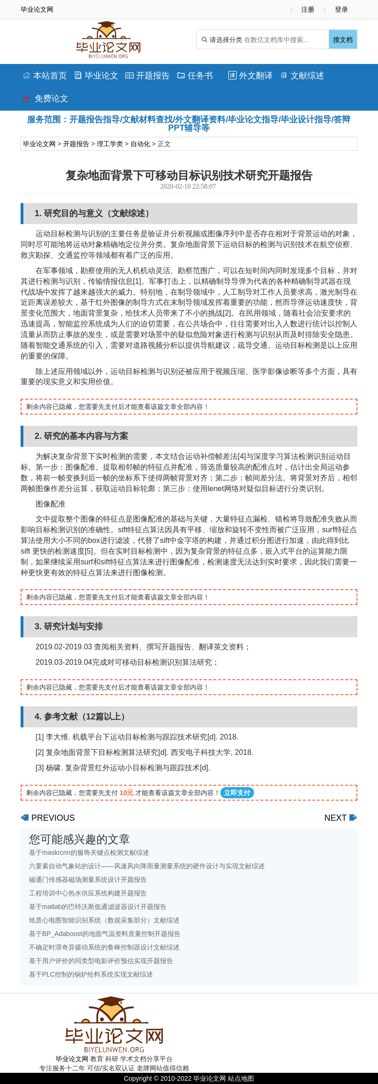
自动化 (140, 144)
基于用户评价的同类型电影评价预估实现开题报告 (101, 960)
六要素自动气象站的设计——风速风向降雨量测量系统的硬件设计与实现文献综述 (147, 866)
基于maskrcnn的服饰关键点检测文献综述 (89, 852)
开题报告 (147, 75)
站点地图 (241, 1078)
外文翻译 (250, 75)
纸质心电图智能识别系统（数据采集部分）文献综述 (104, 920)
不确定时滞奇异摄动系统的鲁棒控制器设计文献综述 (104, 947)
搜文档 (343, 39)
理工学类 (110, 144)
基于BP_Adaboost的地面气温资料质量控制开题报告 (105, 933)
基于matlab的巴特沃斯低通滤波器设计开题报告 (98, 906)
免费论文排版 (45, 101)
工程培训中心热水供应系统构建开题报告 (88, 893)
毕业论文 (96, 75)
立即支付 (237, 792)
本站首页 (44, 75)
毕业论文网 (39, 144)
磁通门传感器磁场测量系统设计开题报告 (88, 879)
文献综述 (302, 75)
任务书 (195, 75)
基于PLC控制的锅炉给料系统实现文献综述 (91, 974)
